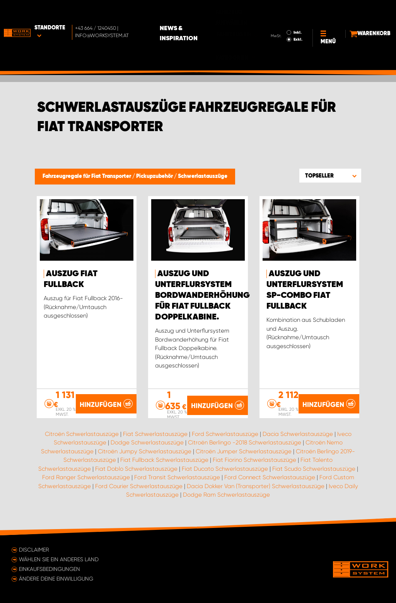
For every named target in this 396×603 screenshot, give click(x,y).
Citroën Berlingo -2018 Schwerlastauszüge (244, 442)
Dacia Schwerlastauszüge (298, 433)
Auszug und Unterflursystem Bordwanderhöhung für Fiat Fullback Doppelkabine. (202, 295)
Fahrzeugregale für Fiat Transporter (87, 176)
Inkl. (284, 16)
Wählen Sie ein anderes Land (59, 559)
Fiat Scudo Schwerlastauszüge (313, 468)
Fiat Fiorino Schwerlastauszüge (254, 459)
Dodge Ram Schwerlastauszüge (226, 494)
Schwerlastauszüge (202, 176)
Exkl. (284, 23)
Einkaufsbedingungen (49, 569)
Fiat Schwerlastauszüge (155, 433)
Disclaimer (34, 550)
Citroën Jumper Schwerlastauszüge (244, 451)
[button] (330, 176)
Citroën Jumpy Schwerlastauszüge (144, 451)
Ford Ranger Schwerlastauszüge (86, 477)
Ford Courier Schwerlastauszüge (139, 486)
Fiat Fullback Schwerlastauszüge (164, 459)
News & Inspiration (209, 17)
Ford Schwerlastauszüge (225, 433)
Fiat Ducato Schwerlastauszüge (225, 468)
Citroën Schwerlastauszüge (82, 433)
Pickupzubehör (155, 176)
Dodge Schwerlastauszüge (147, 442)
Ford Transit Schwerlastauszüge (177, 477)
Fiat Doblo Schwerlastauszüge (136, 468)
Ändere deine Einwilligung (56, 579)
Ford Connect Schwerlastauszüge (269, 477)
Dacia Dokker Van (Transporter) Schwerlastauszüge (255, 486)
